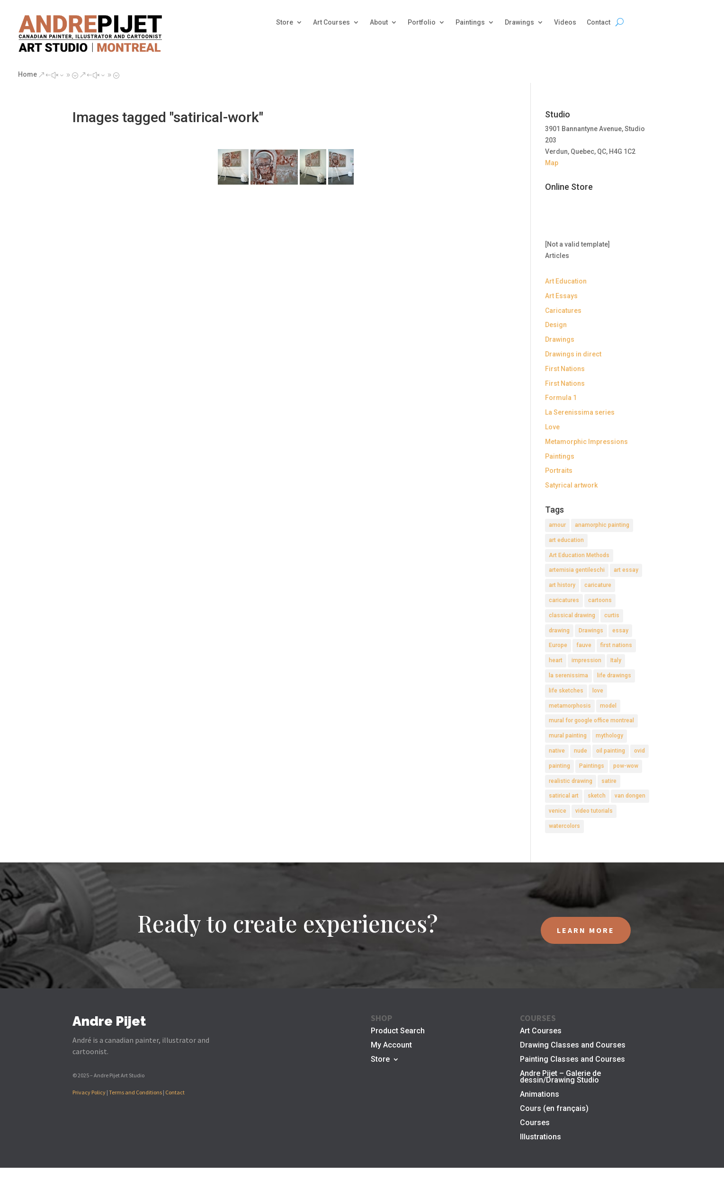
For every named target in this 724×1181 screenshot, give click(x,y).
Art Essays (561, 296)
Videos (565, 22)
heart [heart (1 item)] (556, 660)
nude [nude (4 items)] (580, 750)
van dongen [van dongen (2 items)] (630, 795)
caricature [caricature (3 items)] (597, 585)
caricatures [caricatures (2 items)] (564, 600)
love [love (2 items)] (597, 690)
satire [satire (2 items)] (609, 781)
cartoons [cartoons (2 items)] (600, 600)
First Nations (565, 369)
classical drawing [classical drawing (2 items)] (572, 615)
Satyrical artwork (571, 485)
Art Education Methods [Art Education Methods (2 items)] (579, 555)
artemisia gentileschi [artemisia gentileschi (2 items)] (577, 570)
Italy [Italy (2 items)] (615, 660)
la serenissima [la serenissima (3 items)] (568, 675)
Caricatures (563, 310)
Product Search (398, 1031)
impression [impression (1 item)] (586, 660)
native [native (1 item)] (557, 750)
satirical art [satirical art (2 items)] (564, 795)
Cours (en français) (554, 1109)
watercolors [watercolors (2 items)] (564, 826)
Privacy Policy (89, 1092)
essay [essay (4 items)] (620, 630)
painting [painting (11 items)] (559, 766)
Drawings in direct (573, 354)
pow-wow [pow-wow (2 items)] (625, 766)
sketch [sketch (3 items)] (597, 795)
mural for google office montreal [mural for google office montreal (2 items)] (591, 720)
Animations (539, 1095)
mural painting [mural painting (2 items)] (568, 735)
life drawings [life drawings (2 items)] (614, 675)
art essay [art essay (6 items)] (626, 570)
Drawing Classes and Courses (573, 1045)
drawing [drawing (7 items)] (559, 630)
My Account (391, 1045)
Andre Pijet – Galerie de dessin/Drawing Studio (560, 1077)
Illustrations (540, 1137)
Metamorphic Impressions (586, 441)
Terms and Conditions (135, 1092)
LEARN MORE (586, 930)
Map (551, 163)
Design (556, 325)
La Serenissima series (580, 412)
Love (552, 427)
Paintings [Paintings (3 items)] (591, 766)
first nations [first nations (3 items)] (616, 645)
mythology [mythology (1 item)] (609, 735)
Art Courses (331, 22)
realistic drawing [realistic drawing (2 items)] (570, 781)
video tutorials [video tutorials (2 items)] (594, 811)
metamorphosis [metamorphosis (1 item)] (570, 705)
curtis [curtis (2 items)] (611, 615)
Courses (535, 1123)
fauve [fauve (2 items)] (583, 645)
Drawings (519, 22)
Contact (598, 22)
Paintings (470, 22)
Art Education (566, 281)
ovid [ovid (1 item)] (639, 750)
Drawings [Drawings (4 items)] (591, 630)
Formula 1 (561, 397)
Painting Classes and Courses (572, 1060)
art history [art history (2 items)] (562, 585)
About (379, 22)
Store (284, 22)
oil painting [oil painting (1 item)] (610, 750)
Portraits (558, 470)
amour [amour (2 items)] (557, 525)
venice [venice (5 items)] (557, 811)
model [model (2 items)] (608, 705)
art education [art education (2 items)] (566, 540)
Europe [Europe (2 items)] (558, 645)
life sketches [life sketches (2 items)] (566, 690)
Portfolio (422, 22)
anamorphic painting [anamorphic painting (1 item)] (602, 525)
